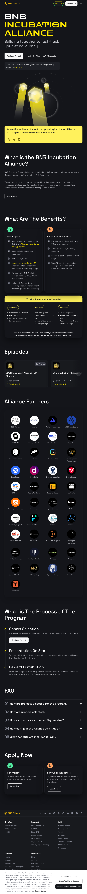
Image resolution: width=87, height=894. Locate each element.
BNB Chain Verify (37, 863)
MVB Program (10, 863)
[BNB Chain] (12, 3)
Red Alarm (35, 866)
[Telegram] (14, 139)
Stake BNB (35, 832)
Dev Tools (61, 835)
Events (7, 857)
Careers (34, 860)
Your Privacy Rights (69, 876)
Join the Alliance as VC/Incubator (42, 56)
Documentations (64, 829)
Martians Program (11, 870)
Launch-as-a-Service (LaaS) (24, 263)
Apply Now (14, 786)
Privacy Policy (36, 870)
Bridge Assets (36, 835)
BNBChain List (63, 845)
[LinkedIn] (19, 139)
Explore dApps (36, 838)
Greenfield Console (65, 841)
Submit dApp (63, 838)
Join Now (18, 67)
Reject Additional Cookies (69, 881)
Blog (33, 857)
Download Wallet (37, 826)
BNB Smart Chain (11, 826)
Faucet (60, 832)
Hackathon (9, 860)
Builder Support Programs (14, 866)
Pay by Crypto (36, 841)
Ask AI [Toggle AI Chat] (59, 3)
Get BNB (34, 829)
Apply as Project (14, 56)
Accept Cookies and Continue (69, 886)
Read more (12, 196)
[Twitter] (9, 139)
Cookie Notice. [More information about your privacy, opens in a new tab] (40, 891)
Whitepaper (62, 848)
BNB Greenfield (10, 829)
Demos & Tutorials (64, 826)
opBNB (7, 832)
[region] (43, 882)
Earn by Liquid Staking (40, 845)
